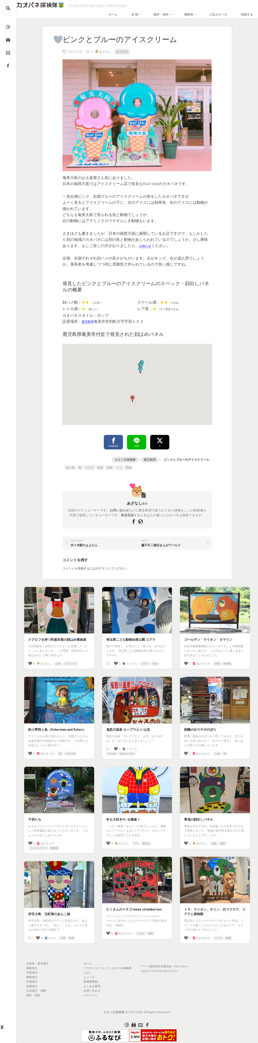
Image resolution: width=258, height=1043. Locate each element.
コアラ (145, 660)
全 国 (159, 8)
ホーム (146, 8)
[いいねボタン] (55, 34)
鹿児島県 (123, 47)
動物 (128, 464)
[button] (132, 394)
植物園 (54, 844)
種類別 (200, 8)
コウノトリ (70, 660)
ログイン (102, 565)
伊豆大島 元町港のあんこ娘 (49, 911)
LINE (136, 438)
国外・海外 (179, 8)
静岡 (217, 660)
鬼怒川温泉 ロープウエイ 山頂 (128, 726)
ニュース (89, 973)
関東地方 (31, 964)
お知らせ (146, 241)
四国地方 (31, 982)
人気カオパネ (222, 8)
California (70, 750)
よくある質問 (91, 982)
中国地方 (31, 978)
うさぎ (89, 464)
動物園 (227, 660)
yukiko (50, 934)
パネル (140, 930)
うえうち (130, 660)
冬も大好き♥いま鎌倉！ (123, 816)
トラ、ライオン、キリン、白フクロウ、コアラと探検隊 (214, 908)
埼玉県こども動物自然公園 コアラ (130, 636)
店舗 (109, 464)
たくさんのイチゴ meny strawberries (134, 906)
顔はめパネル (127, 750)
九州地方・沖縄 (36, 987)
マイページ (90, 991)
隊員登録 (127, 512)
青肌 (222, 840)
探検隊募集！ (91, 978)
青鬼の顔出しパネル (198, 816)
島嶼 (100, 464)
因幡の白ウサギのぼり (200, 726)
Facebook (113, 438)
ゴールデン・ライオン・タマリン (208, 636)
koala (155, 660)
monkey (112, 750)
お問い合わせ (119, 507)
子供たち (34, 816)
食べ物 (70, 464)
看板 (150, 930)
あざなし (105, 47)
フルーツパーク (38, 844)
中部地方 (31, 969)
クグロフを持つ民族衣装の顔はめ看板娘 (57, 636)
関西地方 (31, 973)
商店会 (146, 840)
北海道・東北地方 (37, 960)
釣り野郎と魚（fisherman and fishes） (57, 726)
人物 (58, 660)
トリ (119, 464)
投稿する (243, 8)
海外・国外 (33, 991)
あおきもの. (202, 660)
